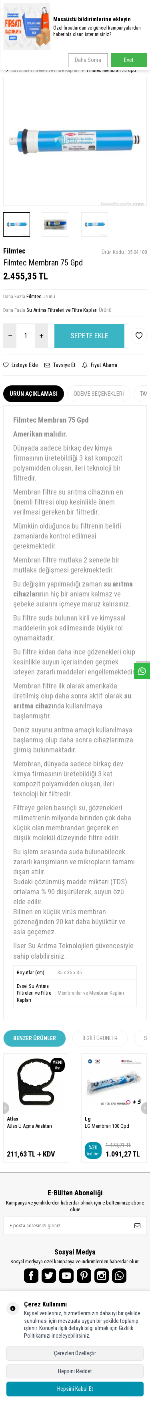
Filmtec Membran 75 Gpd (111, 70)
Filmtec (14, 251)
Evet (129, 60)
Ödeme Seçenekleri (99, 393)
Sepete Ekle (89, 335)
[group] (75, 141)
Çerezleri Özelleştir (75, 1353)
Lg (87, 1119)
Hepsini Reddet (75, 1371)
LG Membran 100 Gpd (107, 1126)
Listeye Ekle (20, 365)
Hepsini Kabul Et (75, 1389)
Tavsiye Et (60, 365)
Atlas (12, 1119)
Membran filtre (35, 492)
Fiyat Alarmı (99, 365)
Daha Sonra (88, 60)
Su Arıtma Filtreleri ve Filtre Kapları (45, 70)
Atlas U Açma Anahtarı (29, 1126)
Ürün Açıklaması (34, 393)
